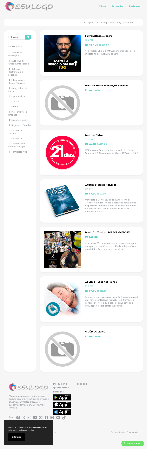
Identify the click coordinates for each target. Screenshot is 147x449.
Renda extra (15, 138)
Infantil (13, 106)
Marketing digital (18, 120)
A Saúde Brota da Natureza (100, 184)
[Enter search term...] (16, 37)
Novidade (101, 22)
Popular (90, 22)
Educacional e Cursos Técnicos (16, 81)
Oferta (111, 22)
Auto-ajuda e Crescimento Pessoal (18, 62)
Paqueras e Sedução (15, 132)
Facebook (81, 384)
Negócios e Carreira (19, 125)
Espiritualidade (16, 96)
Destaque (129, 22)
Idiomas (13, 101)
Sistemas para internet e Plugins (16, 145)
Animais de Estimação (15, 54)
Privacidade (132, 432)
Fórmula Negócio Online (98, 36)
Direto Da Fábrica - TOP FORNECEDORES (107, 232)
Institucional (60, 384)
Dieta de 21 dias (94, 135)
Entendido (16, 437)
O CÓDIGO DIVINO (95, 331)
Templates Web (17, 151)
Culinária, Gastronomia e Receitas (15, 72)
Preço (119, 22)
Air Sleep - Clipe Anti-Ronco (101, 282)
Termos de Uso (117, 432)
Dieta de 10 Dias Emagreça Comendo (106, 85)
